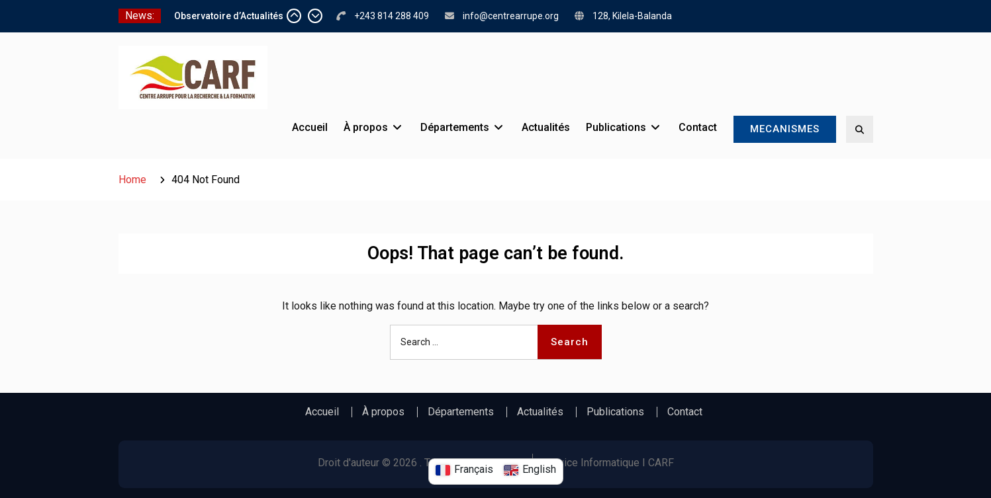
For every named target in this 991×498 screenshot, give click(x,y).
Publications (616, 127)
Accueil (310, 127)
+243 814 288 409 (391, 16)
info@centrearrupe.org (511, 16)
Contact (698, 127)
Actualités (546, 127)
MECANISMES (785, 129)
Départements (454, 127)
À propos (366, 127)
